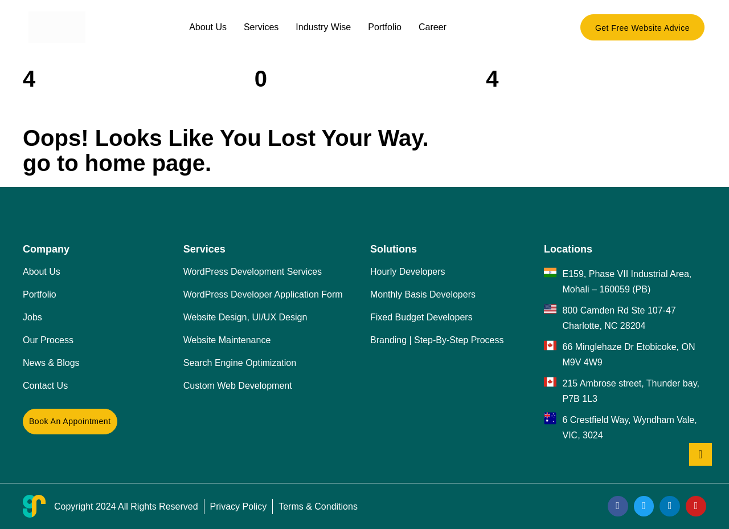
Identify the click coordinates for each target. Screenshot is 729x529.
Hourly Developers (407, 271)
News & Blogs (51, 363)
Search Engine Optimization (239, 363)
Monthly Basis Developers (423, 294)
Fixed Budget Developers (421, 317)
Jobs (32, 317)
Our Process (48, 340)
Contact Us (45, 385)
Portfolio (385, 27)
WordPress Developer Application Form (263, 294)
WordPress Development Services (252, 271)
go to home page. (117, 163)
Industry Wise (323, 27)
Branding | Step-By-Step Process (437, 340)
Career (433, 27)
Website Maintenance (227, 340)
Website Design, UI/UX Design (245, 317)
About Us (208, 27)
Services (261, 27)
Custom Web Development (237, 385)
